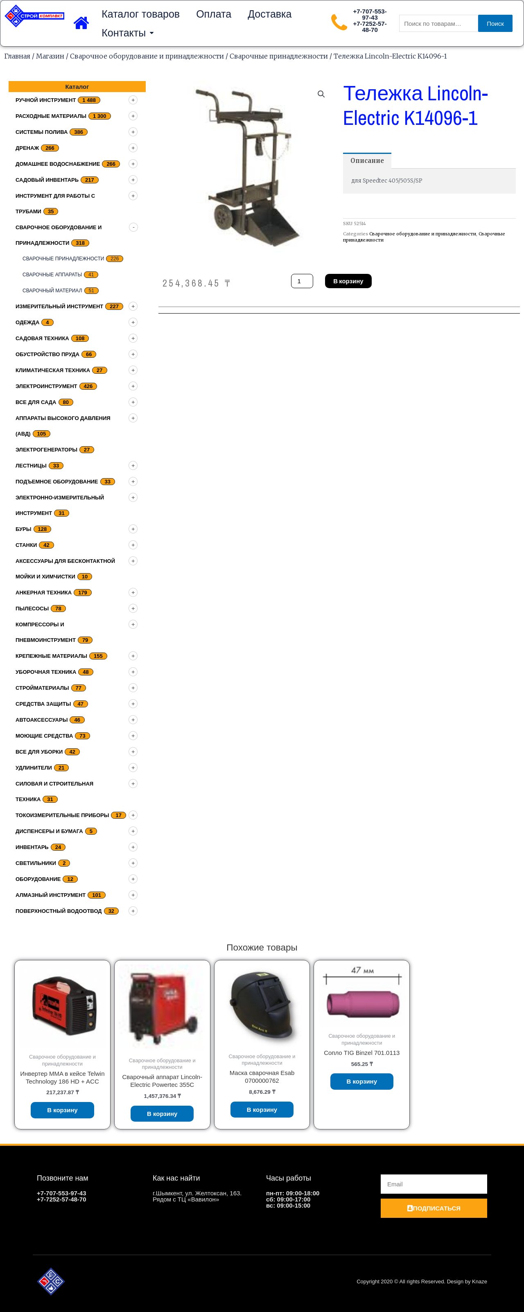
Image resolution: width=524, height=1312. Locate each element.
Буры (24, 529)
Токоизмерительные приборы (62, 815)
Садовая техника (42, 338)
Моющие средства (44, 736)
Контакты (128, 33)
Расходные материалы (51, 116)
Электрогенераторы (46, 450)
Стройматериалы (42, 688)
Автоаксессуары (42, 720)
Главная (17, 56)
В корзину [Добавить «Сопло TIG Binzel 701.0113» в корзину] (362, 1081)
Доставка (269, 14)
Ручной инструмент (46, 100)
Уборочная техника (46, 672)
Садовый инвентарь (47, 180)
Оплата (213, 14)
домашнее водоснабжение (58, 164)
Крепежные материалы (51, 656)
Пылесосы (32, 608)
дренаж (27, 148)
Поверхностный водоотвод (59, 911)
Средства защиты (43, 704)
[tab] (367, 161)
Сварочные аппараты (52, 275)
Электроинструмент (46, 386)
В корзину (348, 281)
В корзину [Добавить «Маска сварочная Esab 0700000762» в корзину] (262, 1109)
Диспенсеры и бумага (49, 831)
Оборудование (38, 879)
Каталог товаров (141, 14)
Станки (26, 545)
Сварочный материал (52, 291)
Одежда (27, 322)
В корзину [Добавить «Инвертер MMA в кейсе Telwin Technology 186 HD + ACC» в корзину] (62, 1110)
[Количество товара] (302, 281)
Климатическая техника (53, 370)
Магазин (50, 56)
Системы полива (42, 132)
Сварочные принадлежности (279, 56)
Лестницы (31, 466)
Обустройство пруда (47, 354)
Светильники (36, 863)
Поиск (495, 23)
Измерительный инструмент (59, 306)
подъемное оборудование (57, 482)
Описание (367, 161)
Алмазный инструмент (51, 895)
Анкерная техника (44, 592)
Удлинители (34, 768)
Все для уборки (39, 752)
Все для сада (36, 402)
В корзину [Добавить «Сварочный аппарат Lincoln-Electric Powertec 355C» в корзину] (162, 1113)
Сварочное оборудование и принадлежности (147, 56)
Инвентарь (32, 847)
